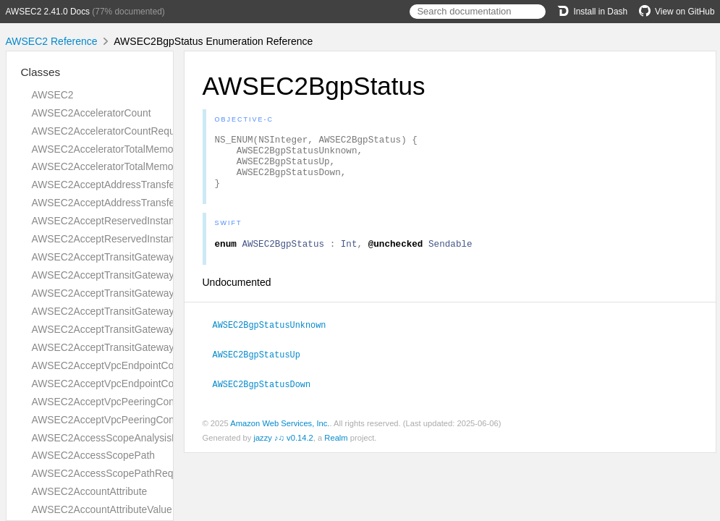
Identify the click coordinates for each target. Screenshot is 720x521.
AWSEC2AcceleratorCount (91, 113)
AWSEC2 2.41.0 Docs (48, 12)
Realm (335, 448)
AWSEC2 (53, 95)
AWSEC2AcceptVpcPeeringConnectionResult (133, 419)
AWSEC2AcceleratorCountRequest (110, 131)
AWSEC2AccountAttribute (90, 491)
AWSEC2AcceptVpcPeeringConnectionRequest (138, 401)
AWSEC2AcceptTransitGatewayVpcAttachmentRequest (156, 329)
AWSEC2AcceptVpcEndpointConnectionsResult (138, 383)
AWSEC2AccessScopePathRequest (112, 473)
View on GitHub (676, 12)
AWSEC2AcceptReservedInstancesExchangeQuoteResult (161, 239)
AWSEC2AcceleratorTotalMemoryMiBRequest (134, 166)
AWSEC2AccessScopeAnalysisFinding (118, 438)
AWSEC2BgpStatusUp (262, 366)
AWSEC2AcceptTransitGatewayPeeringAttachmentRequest (164, 293)
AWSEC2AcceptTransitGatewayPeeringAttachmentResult (160, 311)
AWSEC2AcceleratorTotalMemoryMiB (115, 149)
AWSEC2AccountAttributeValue (102, 509)
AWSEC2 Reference (52, 41)
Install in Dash (592, 12)
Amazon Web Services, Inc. (279, 434)
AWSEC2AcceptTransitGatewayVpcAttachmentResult (151, 347)
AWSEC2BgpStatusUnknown (275, 337)
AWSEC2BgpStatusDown (268, 395)
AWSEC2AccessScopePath (94, 455)
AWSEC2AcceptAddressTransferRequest (124, 184)
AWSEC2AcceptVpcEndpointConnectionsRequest (143, 365)
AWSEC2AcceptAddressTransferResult (119, 202)
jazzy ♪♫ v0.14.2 (283, 448)
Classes (41, 72)
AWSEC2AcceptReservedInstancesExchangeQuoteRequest (166, 220)
